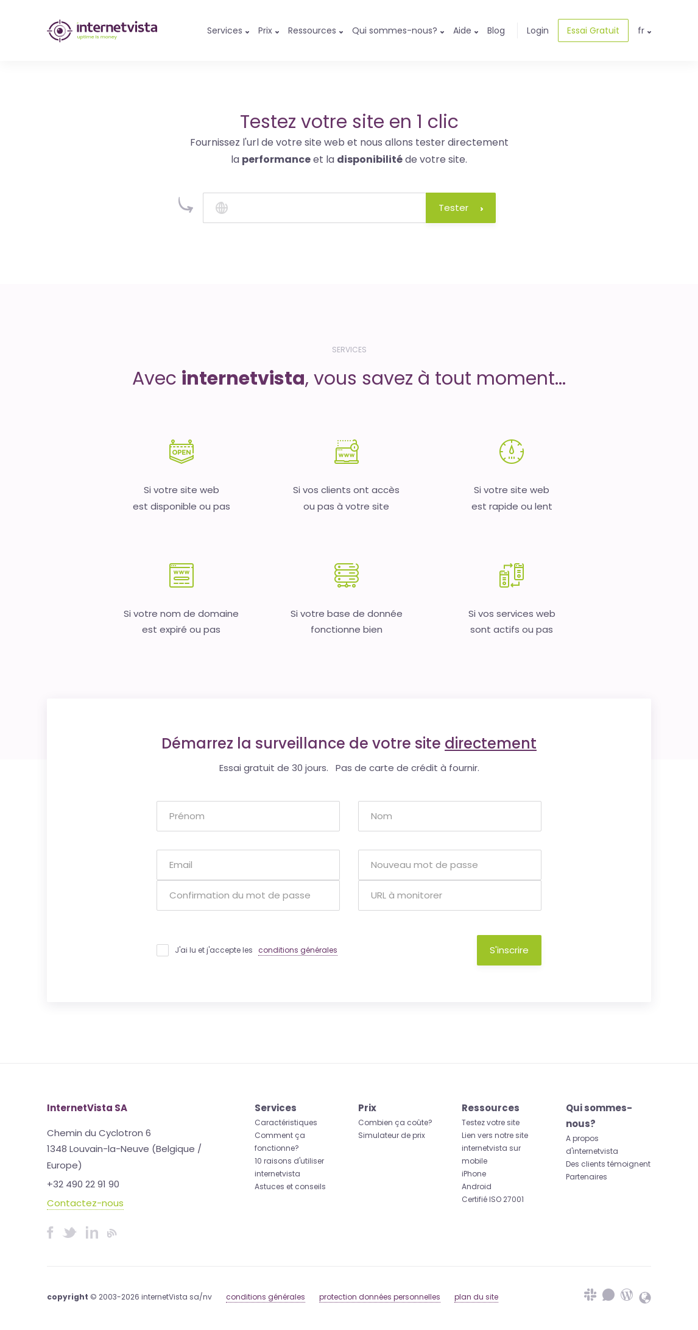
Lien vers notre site (495, 1135)
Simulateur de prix (391, 1135)
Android (477, 1186)
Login (538, 30)
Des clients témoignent (608, 1164)
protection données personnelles (379, 1297)
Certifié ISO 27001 (493, 1199)
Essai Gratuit (593, 30)
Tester (461, 207)
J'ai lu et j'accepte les (256, 950)
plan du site (476, 1297)
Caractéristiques (286, 1122)
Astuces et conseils (290, 1186)
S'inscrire (509, 950)
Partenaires (586, 1177)
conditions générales (297, 950)
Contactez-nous (85, 1203)
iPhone (474, 1173)
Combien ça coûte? (395, 1122)
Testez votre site (491, 1122)
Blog (496, 30)
